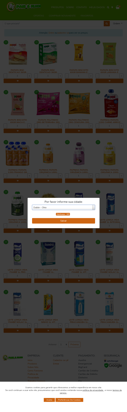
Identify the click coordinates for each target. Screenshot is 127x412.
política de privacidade (93, 390)
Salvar (63, 220)
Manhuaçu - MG (63, 214)
